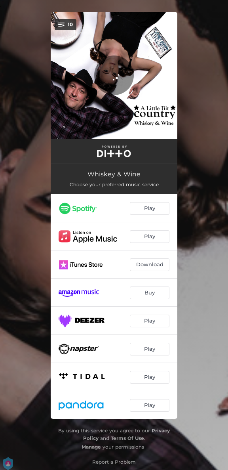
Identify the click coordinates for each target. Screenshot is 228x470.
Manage (91, 447)
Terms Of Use (127, 438)
